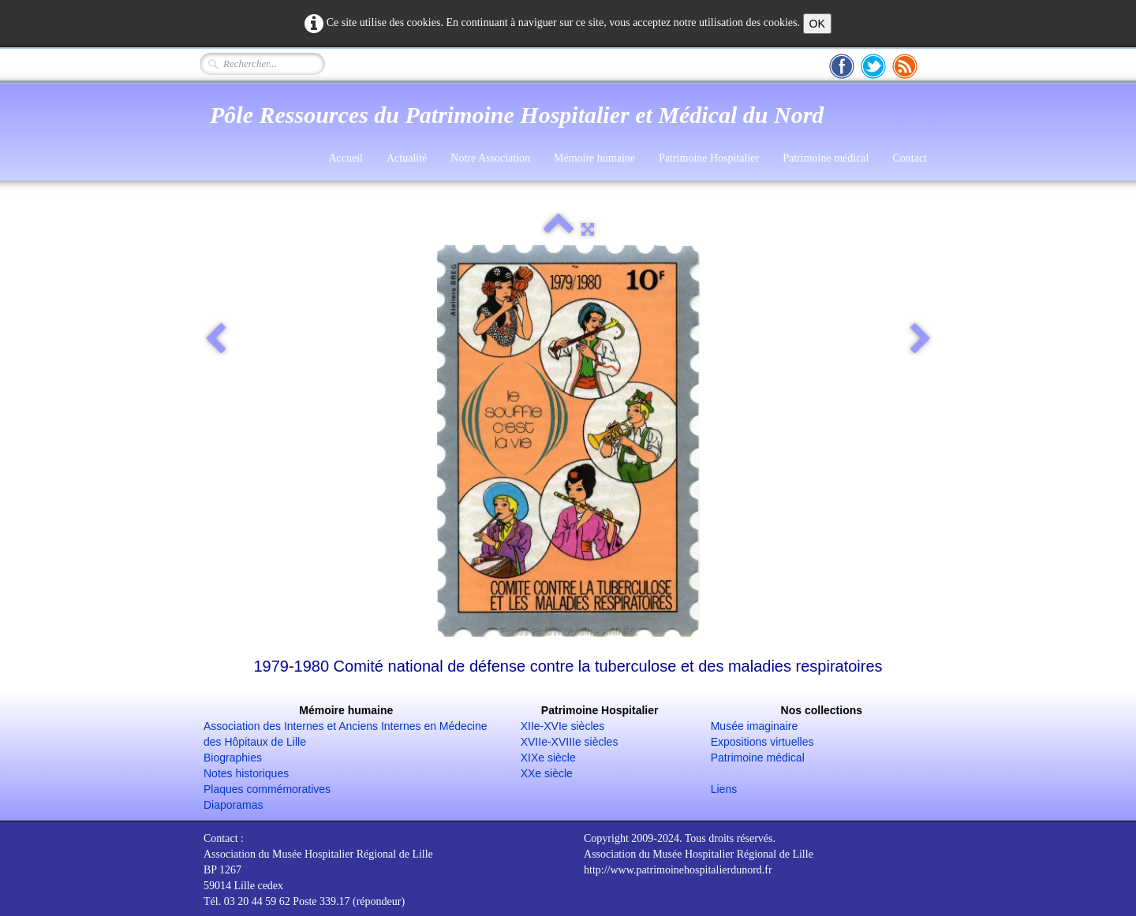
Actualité (407, 158)
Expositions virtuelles (762, 741)
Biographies (233, 757)
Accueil (345, 158)
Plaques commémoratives (267, 789)
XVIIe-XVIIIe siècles (569, 741)
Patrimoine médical (826, 158)
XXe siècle (547, 773)
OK (817, 23)
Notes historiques (246, 773)
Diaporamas (233, 805)
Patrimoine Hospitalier (709, 158)
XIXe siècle (548, 757)
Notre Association (490, 158)
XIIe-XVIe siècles (563, 726)
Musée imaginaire (754, 726)
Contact (909, 158)
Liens (724, 789)
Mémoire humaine (594, 158)
